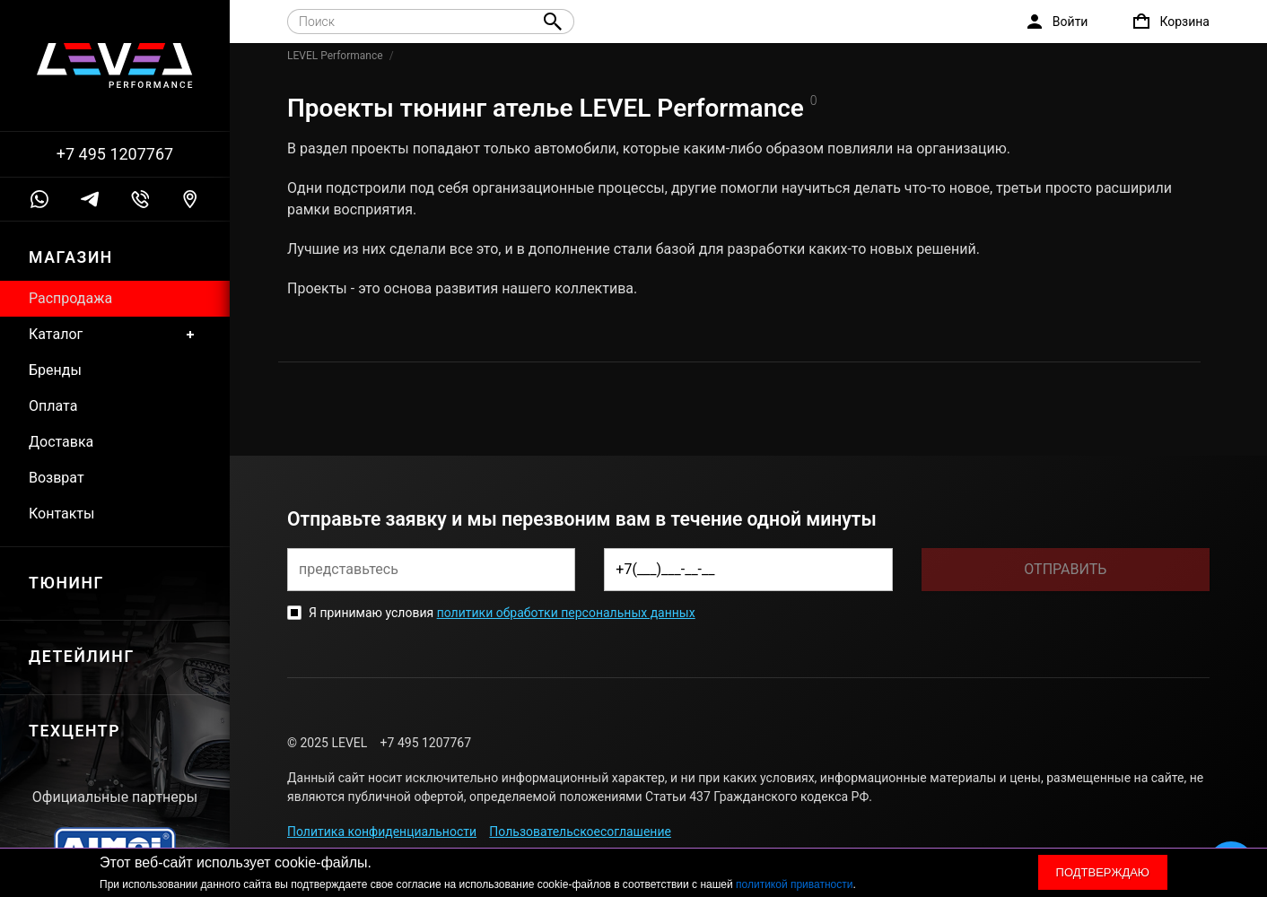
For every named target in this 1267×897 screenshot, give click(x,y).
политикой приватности (794, 884)
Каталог (115, 335)
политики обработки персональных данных (566, 612)
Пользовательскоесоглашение (580, 831)
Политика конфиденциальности (381, 831)
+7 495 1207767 (115, 154)
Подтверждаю (1102, 872)
